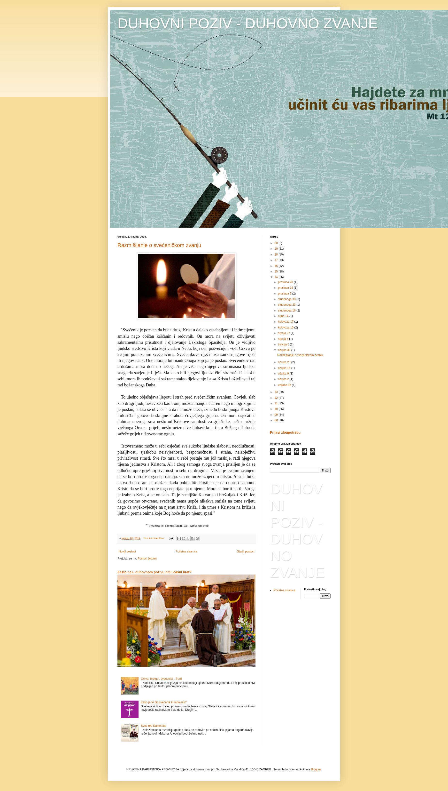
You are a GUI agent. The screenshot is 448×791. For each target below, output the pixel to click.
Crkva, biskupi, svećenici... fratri (161, 678)
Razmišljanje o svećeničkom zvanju (159, 245)
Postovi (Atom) (147, 558)
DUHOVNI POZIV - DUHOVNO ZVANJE (247, 23)
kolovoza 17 (286, 321)
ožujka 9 (284, 373)
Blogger (316, 769)
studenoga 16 (287, 310)
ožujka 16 (284, 368)
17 (277, 260)
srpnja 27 (284, 333)
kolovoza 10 (286, 327)
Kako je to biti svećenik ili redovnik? (164, 702)
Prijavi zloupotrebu (285, 432)
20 (277, 243)
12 (277, 397)
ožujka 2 (284, 379)
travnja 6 (284, 344)
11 (277, 403)
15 (277, 271)
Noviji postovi (127, 551)
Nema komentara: (154, 538)
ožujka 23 (284, 362)
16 (277, 266)
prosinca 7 (285, 293)
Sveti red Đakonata (153, 725)
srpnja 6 (283, 339)
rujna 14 (283, 316)
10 (277, 409)
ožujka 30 (284, 350)
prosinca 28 (286, 282)
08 (277, 420)
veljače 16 (285, 385)
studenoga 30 (287, 299)
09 (277, 414)
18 (277, 254)
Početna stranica (186, 551)
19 (277, 248)
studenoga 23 (287, 304)
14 (277, 277)
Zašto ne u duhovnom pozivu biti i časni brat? (154, 572)
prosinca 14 (286, 287)
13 (277, 392)
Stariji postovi (245, 551)
